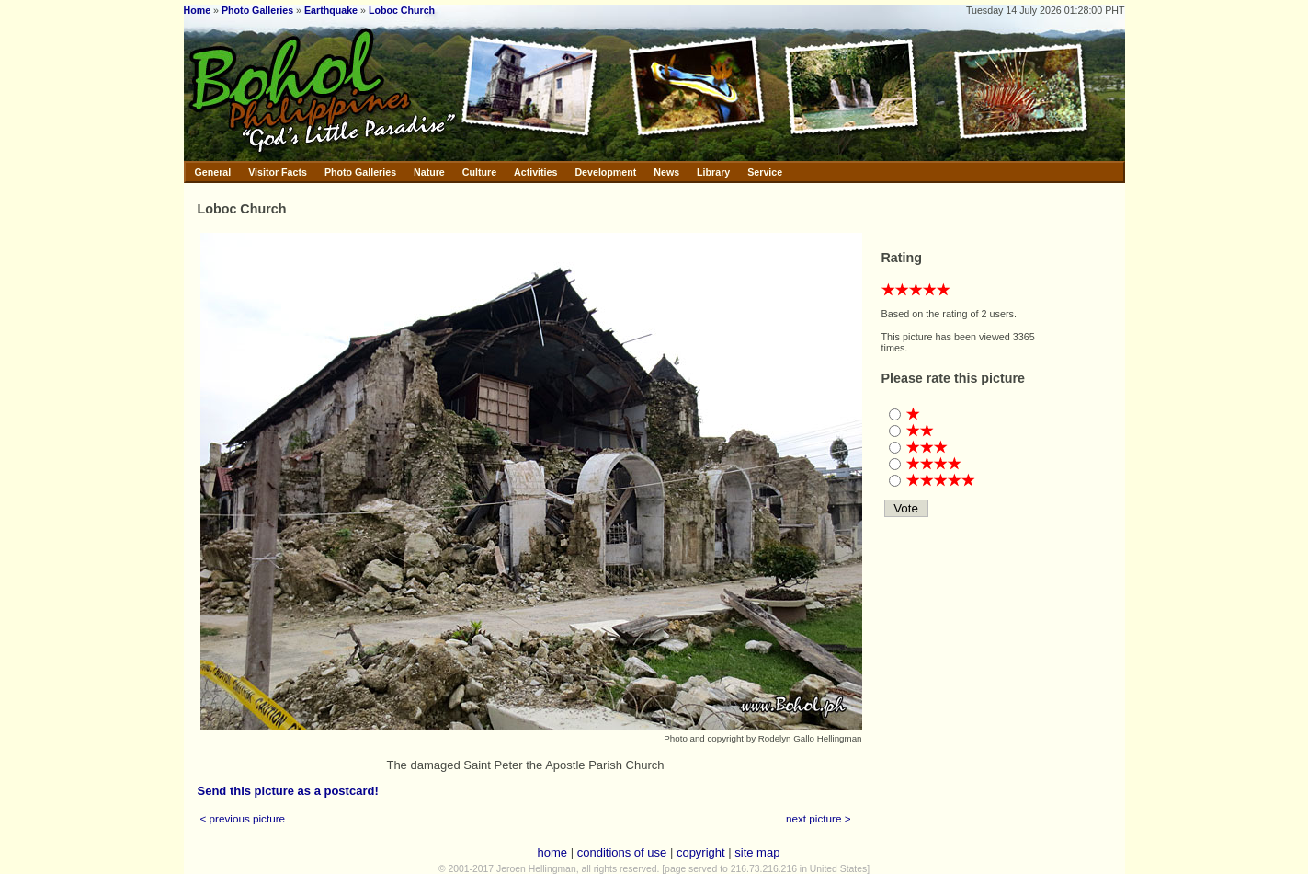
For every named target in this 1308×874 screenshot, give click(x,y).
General (213, 172)
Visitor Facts (277, 172)
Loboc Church (402, 10)
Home (197, 10)
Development (605, 172)
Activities (535, 172)
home (553, 852)
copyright (701, 852)
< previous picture (243, 818)
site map (756, 852)
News (666, 172)
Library (713, 172)
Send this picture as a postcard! (288, 791)
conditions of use (622, 852)
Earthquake (331, 10)
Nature (429, 172)
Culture (479, 172)
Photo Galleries (257, 10)
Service (764, 172)
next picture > (818, 818)
